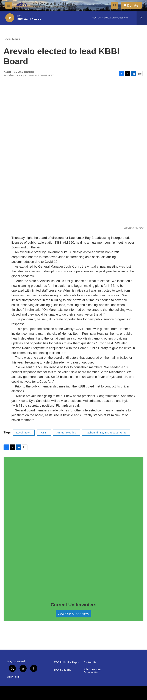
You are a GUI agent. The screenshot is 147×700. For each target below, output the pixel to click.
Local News (12, 39)
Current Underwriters (73, 604)
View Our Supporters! (73, 614)
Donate (132, 5)
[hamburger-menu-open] (8, 5)
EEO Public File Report (67, 662)
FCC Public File (62, 670)
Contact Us (90, 662)
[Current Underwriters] (73, 527)
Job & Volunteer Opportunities (92, 671)
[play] (10, 18)
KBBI (44, 432)
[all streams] (142, 18)
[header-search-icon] (114, 5)
